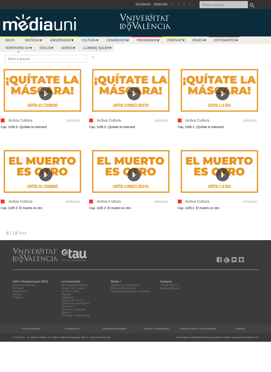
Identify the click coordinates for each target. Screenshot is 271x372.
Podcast (176, 40)
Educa (199, 40)
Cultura (90, 40)
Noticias (34, 40)
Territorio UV (18, 48)
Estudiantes (226, 40)
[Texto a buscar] (224, 4)
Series (68, 48)
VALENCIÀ (143, 4)
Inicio (10, 40)
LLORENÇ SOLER (97, 48)
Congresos (117, 40)
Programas (148, 40)
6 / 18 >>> (16, 233)
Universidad (62, 40)
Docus (47, 48)
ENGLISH (161, 4)
